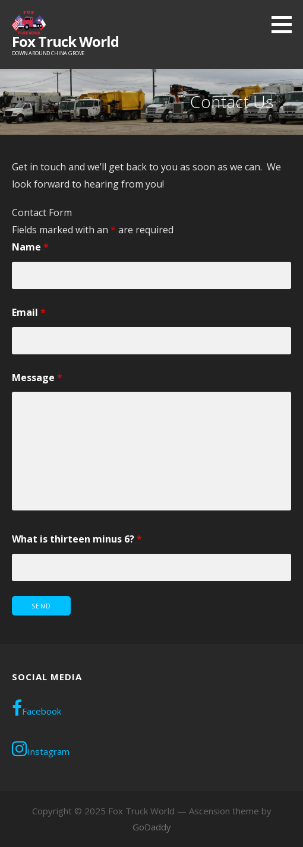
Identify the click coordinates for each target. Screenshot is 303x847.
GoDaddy (151, 827)
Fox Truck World (65, 41)
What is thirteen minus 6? (77, 538)
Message (37, 377)
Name (30, 246)
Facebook (36, 708)
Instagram (41, 748)
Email (29, 312)
